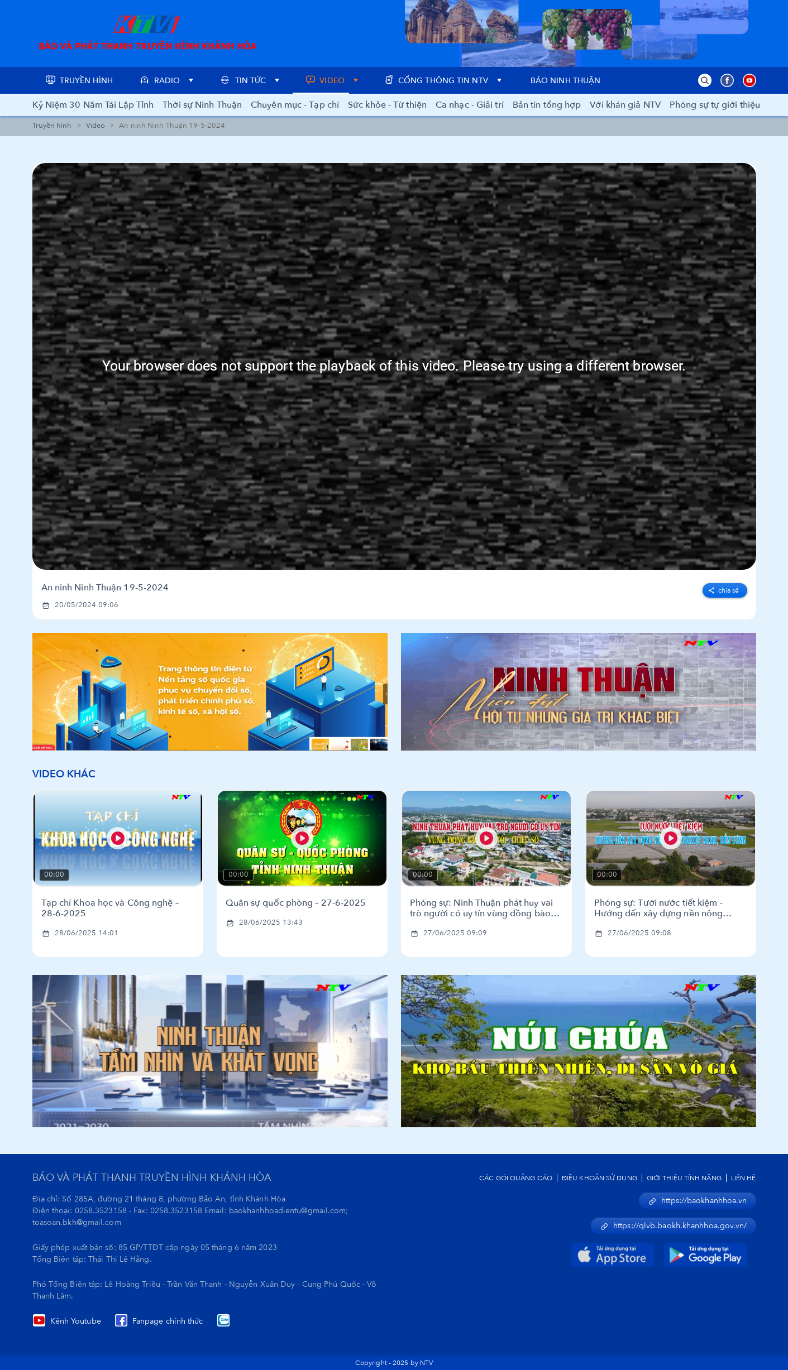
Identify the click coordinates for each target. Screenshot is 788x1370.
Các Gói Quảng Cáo (515, 1178)
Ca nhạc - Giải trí (470, 105)
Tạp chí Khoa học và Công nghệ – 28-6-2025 (110, 908)
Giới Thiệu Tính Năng (684, 1178)
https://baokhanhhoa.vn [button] (697, 1200)
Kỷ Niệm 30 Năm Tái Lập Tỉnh (93, 105)
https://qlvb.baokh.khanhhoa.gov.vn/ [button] (673, 1225)
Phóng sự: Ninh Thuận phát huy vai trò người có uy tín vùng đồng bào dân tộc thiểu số (481, 908)
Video (96, 126)
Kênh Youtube (66, 1321)
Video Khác (64, 774)
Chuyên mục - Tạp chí (295, 105)
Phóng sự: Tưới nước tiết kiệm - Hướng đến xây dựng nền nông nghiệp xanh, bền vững (658, 908)
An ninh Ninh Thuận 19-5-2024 (105, 588)
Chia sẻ (723, 590)
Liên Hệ (743, 1178)
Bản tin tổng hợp (547, 105)
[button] (705, 80)
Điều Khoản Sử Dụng (599, 1178)
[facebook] (725, 588)
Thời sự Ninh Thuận (202, 105)
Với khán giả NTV (625, 105)
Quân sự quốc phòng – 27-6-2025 (296, 903)
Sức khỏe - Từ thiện (387, 105)
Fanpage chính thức (158, 1321)
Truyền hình (52, 126)
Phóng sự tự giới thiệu (715, 105)
